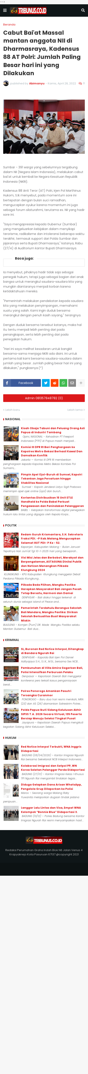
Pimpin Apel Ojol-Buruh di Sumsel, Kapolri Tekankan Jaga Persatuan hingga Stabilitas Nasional (51, 479)
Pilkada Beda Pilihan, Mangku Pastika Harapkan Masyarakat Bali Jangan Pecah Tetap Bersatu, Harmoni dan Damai (51, 589)
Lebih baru (12, 409)
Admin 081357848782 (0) (44, 398)
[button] (5, 10)
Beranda (9, 24)
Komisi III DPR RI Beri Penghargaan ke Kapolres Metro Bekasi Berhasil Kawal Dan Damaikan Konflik (51, 451)
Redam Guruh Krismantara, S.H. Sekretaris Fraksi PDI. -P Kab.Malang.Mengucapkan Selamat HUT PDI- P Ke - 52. (52, 539)
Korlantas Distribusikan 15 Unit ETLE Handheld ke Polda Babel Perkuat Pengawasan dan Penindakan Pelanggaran (52, 502)
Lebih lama (75, 409)
